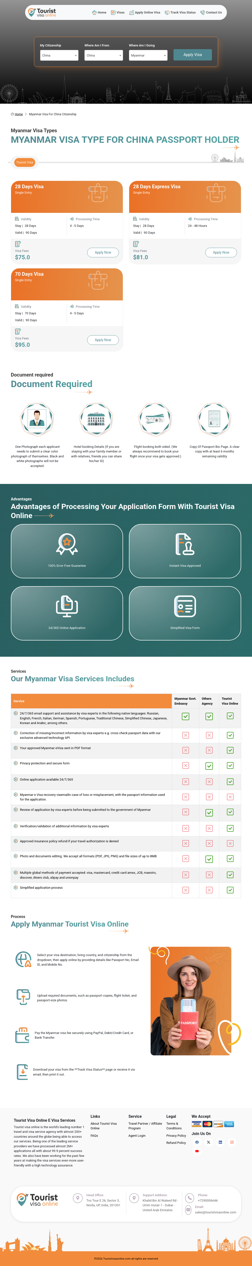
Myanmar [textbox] (138, 55)
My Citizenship (50, 45)
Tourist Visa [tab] (24, 162)
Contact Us (211, 12)
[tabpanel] (126, 266)
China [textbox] (46, 55)
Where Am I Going (142, 45)
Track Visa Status (180, 12)
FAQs (94, 1135)
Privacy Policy (176, 1135)
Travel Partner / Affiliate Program (145, 1126)
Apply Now (103, 252)
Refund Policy (176, 1143)
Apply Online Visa (144, 12)
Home (99, 12)
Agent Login (136, 1135)
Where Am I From (96, 45)
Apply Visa (193, 54)
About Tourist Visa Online (104, 1126)
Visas (118, 12)
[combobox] (59, 55)
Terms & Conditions (174, 1126)
